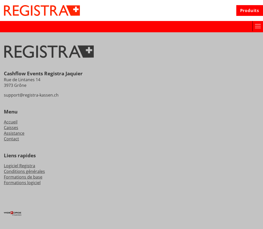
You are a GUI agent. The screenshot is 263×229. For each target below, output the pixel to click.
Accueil (10, 122)
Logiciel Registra (19, 166)
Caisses (11, 127)
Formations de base (23, 177)
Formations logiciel (22, 182)
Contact (11, 139)
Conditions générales (24, 171)
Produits (249, 10)
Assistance (14, 133)
